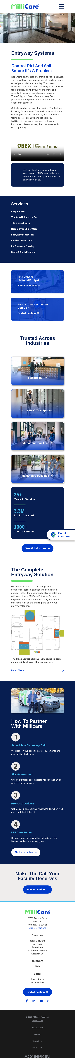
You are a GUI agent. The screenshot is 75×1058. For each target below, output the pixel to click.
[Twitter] (48, 1000)
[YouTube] (41, 1000)
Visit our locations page (35, 170)
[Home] (25, 6)
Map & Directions (37, 928)
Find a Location (26, 852)
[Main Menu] (61, 6)
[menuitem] (37, 211)
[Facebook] (26, 1000)
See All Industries (37, 548)
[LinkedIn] (33, 1000)
